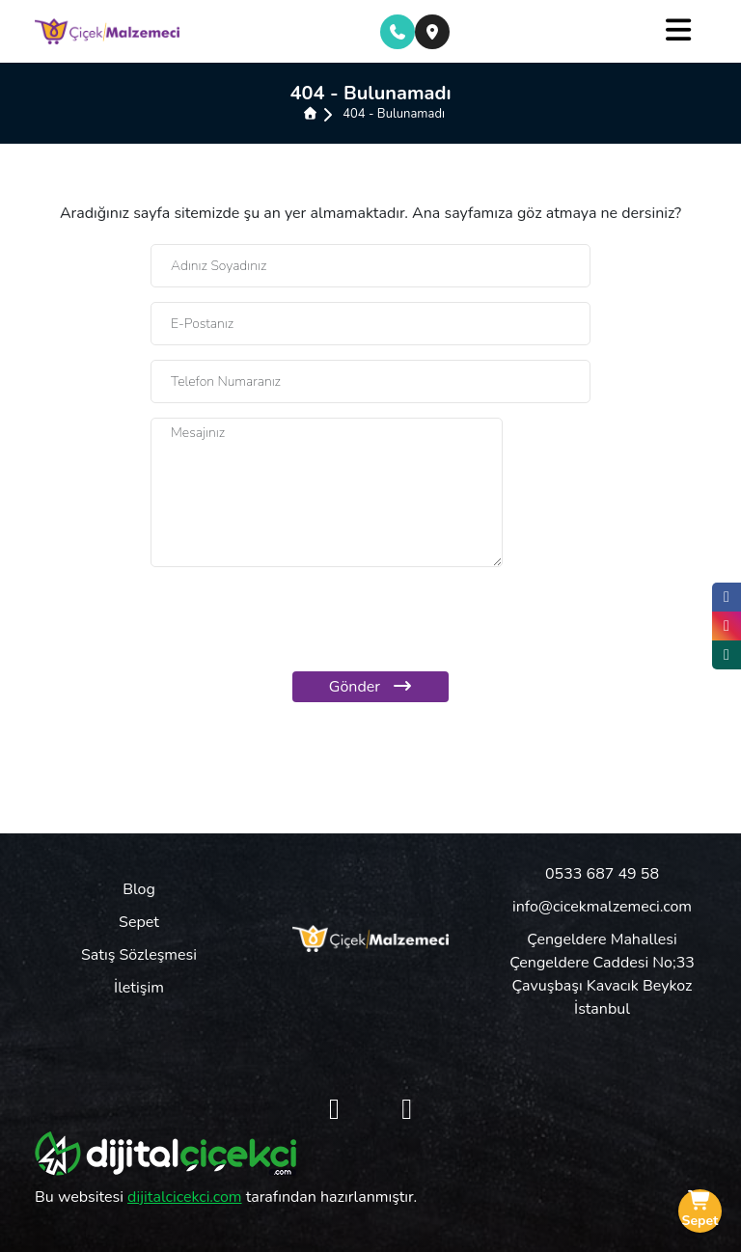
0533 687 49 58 (602, 874)
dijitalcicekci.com (184, 1197)
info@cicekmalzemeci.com (602, 906)
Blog (139, 889)
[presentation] (370, 619)
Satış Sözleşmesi (139, 955)
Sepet (139, 922)
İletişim (139, 987)
